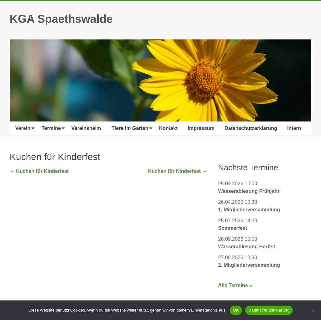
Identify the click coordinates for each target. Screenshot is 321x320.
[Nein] (313, 310)
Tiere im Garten (130, 128)
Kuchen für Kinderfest (39, 171)
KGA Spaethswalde (61, 19)
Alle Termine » (235, 285)
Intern (294, 128)
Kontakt (168, 128)
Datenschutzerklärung (250, 128)
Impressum (201, 128)
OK (236, 310)
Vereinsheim (86, 128)
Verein (22, 128)
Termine (51, 128)
